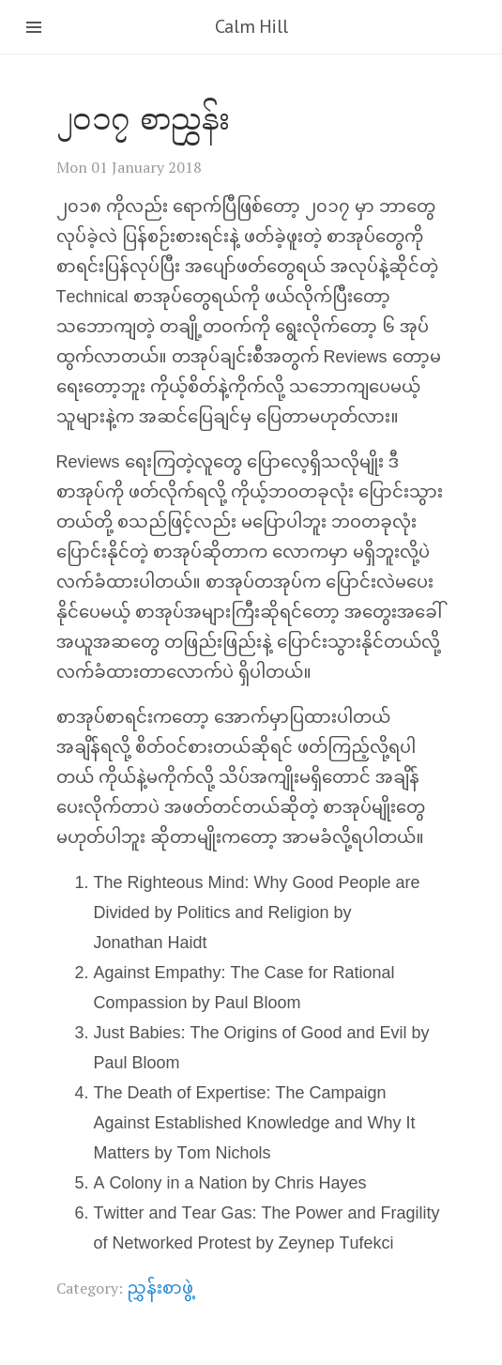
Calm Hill (251, 26)
